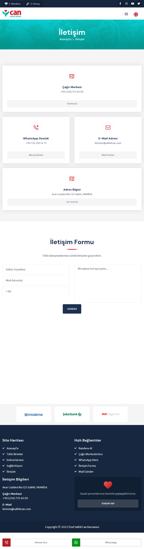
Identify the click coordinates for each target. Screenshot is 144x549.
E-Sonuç (35, 3)
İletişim (11, 472)
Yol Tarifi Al (72, 202)
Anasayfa (65, 39)
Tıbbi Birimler (15, 455)
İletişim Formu (87, 466)
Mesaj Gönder (36, 155)
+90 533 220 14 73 (36, 143)
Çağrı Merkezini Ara (90, 455)
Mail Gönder (108, 155)
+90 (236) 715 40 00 (15, 499)
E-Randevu (14, 3)
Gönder (72, 309)
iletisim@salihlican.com (108, 143)
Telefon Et (72, 104)
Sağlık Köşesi (14, 466)
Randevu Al (85, 449)
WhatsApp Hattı (88, 460)
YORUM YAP (108, 504)
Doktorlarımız (15, 460)
